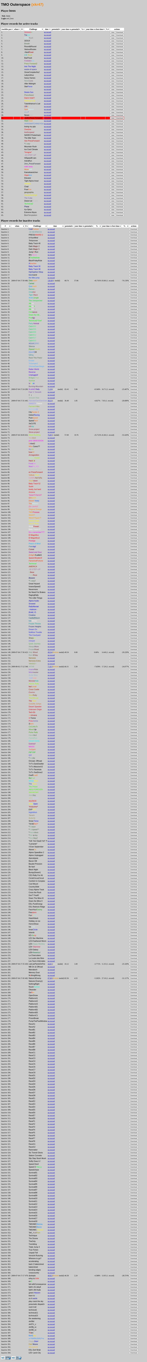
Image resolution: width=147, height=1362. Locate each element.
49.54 (50, 652)
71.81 (50, 667)
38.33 (50, 401)
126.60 (50, 281)
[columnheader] (7, 29)
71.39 (50, 389)
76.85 (50, 435)
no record (47, 32)
